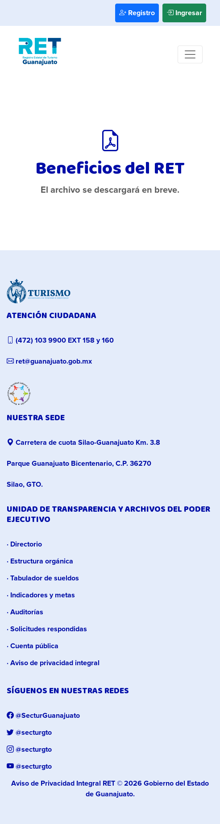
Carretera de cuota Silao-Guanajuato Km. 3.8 (83, 442)
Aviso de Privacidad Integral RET (63, 783)
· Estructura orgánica (40, 561)
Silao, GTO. (25, 484)
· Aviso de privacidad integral (53, 663)
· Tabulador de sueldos (43, 578)
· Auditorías (25, 612)
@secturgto (29, 732)
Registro (137, 13)
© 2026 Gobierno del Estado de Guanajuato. (110, 789)
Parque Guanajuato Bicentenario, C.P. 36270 (79, 463)
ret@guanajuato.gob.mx (49, 361)
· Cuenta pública (32, 646)
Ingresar (184, 13)
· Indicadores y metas (41, 595)
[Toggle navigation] (190, 54)
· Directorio (24, 544)
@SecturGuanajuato (43, 715)
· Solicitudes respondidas (47, 629)
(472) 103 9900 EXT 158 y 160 (60, 340)
